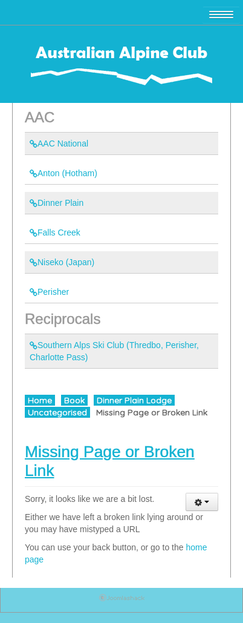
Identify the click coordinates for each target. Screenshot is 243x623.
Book (74, 400)
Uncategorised (57, 412)
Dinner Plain (56, 203)
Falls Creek (55, 232)
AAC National (59, 143)
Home (40, 400)
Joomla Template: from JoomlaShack (121, 600)
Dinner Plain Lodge (134, 400)
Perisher (49, 292)
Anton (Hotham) (63, 173)
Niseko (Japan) (62, 262)
